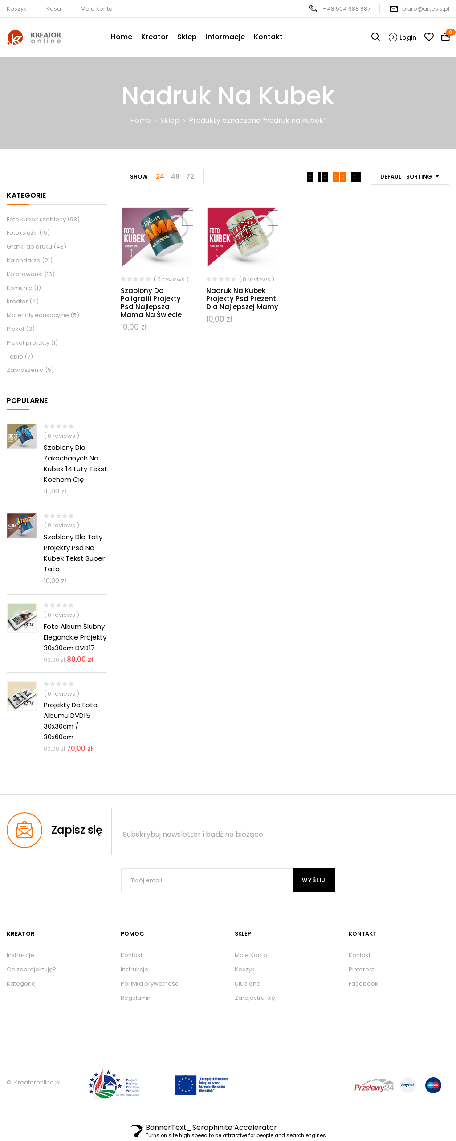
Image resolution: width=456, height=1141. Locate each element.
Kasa (53, 8)
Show (138, 176)
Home (140, 120)
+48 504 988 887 (346, 8)
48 (175, 176)
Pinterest (361, 969)
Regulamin (136, 998)
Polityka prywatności (150, 983)
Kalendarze (24, 260)
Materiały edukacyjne (38, 315)
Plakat (15, 329)
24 (160, 176)
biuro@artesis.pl (425, 8)
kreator (17, 301)
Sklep (169, 120)
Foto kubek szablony (36, 219)
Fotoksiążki (22, 232)
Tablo (15, 356)
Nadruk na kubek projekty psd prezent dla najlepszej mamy (242, 298)
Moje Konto (251, 955)
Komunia (20, 288)
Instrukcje (134, 969)
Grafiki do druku (29, 246)
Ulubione (248, 983)
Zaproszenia (25, 370)
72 (190, 176)
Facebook (363, 983)
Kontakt (131, 955)
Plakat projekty (28, 342)
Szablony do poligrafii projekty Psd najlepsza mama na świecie (151, 302)
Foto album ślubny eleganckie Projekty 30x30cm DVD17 (75, 637)
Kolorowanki (25, 274)
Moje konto (97, 8)
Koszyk (17, 8)
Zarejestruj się (255, 998)
